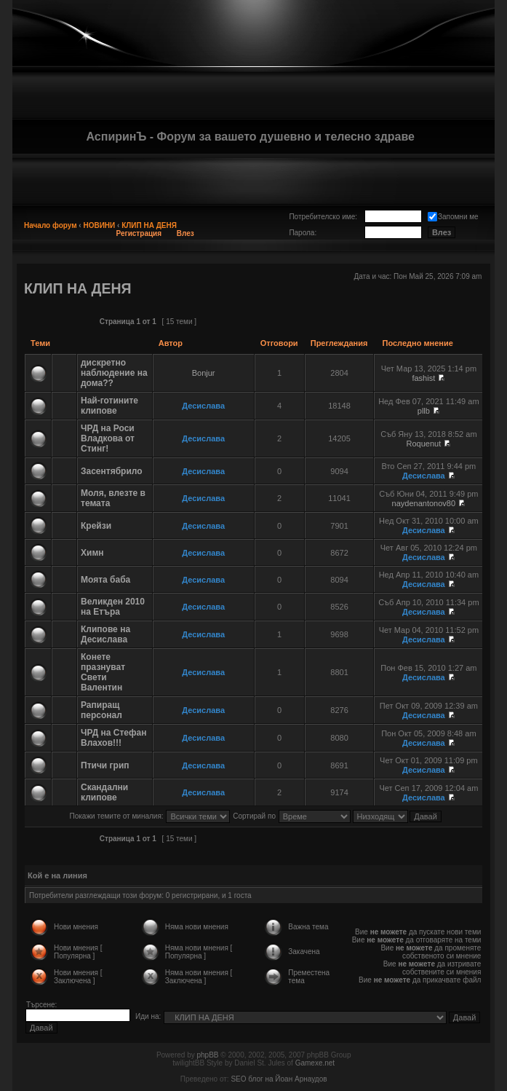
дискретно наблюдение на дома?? (114, 373)
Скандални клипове (104, 792)
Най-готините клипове (109, 405)
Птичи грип (105, 765)
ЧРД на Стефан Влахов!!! (113, 738)
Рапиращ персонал (101, 710)
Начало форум (50, 225)
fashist (423, 378)
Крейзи (96, 526)
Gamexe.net (315, 1063)
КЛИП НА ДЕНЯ (149, 225)
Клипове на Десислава (105, 634)
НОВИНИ (99, 225)
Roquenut (423, 443)
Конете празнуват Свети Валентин (103, 672)
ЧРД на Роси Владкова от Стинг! (108, 438)
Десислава (203, 405)
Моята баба (105, 580)
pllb (424, 410)
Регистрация (139, 233)
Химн (92, 553)
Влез (185, 233)
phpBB (207, 1055)
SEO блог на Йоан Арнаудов (279, 1079)
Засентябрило (112, 471)
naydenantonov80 (423, 503)
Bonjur (203, 373)
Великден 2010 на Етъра (113, 606)
